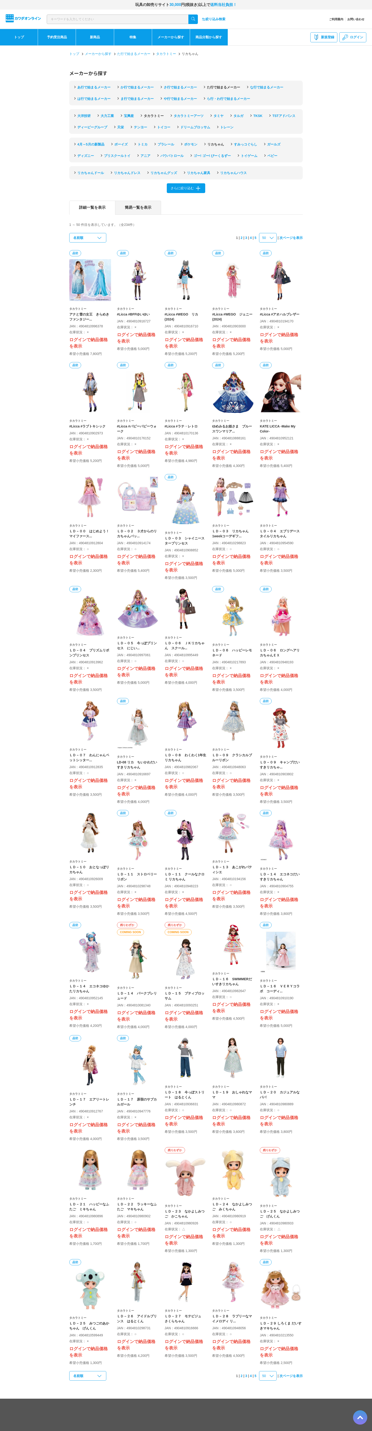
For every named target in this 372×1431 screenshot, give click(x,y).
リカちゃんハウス (233, 173)
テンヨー (140, 127)
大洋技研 (84, 116)
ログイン (352, 37)
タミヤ (218, 116)
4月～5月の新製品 (90, 144)
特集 (133, 37)
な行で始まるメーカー (266, 87)
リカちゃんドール (90, 173)
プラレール (166, 144)
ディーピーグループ (92, 127)
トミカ (143, 144)
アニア (145, 156)
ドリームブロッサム (195, 127)
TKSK (257, 116)
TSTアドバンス (283, 116)
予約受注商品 (57, 37)
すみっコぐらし (245, 144)
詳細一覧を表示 (92, 207)
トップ (19, 37)
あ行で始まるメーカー (94, 87)
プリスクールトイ (117, 156)
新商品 (95, 37)
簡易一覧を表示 (138, 207)
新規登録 (323, 37)
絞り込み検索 (213, 19)
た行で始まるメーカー (133, 54)
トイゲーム (249, 156)
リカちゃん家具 (198, 173)
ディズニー (85, 156)
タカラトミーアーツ (189, 116)
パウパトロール (172, 156)
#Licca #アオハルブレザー (279, 314)
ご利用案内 (336, 19)
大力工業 (107, 116)
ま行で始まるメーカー (137, 99)
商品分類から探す (208, 37)
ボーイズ (121, 144)
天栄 (120, 127)
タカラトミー (166, 54)
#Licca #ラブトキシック (87, 426)
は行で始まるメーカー (94, 99)
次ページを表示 (291, 238)
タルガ (238, 116)
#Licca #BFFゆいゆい (133, 314)
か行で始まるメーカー (137, 87)
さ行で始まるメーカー (180, 87)
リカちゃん (215, 144)
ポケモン (190, 144)
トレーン (226, 127)
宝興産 (129, 116)
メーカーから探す (171, 37)
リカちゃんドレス (127, 173)
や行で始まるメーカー (180, 99)
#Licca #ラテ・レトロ (181, 426)
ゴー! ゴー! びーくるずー (212, 156)
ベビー (272, 156)
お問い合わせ (355, 19)
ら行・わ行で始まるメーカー (228, 99)
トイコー (163, 127)
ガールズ (273, 144)
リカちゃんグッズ (163, 173)
